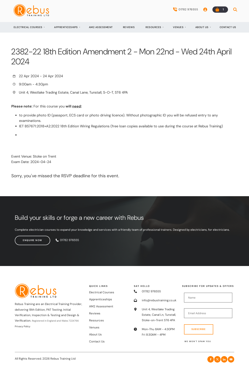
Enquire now (24, 238)
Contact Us (228, 27)
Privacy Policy (22, 326)
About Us (202, 27)
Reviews (129, 27)
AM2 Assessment (101, 27)
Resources (153, 27)
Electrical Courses (28, 27)
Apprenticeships (66, 27)
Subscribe (198, 329)
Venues (178, 27)
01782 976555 (185, 9)
